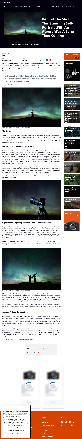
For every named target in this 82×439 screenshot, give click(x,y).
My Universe (70, 6)
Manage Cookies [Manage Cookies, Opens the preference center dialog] (16, 433)
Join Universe (46, 431)
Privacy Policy (25, 425)
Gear (57, 6)
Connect (46, 6)
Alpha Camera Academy (21, 6)
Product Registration (47, 436)
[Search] (76, 6)
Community (38, 6)
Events (52, 6)
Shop (62, 6)
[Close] (28, 407)
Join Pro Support (46, 428)
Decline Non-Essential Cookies (16, 430)
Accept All (16, 427)
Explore (31, 6)
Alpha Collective (50, 63)
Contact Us (45, 422)
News (44, 433)
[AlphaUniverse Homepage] (5, 6)
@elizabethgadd (13, 63)
